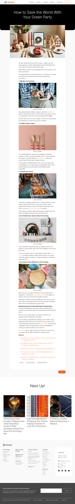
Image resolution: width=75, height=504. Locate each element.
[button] (31, 2)
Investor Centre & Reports (34, 461)
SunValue (5, 456)
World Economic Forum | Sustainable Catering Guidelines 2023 (38, 348)
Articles (44, 470)
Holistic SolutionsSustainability (19, 463)
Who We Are (45, 451)
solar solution (44, 323)
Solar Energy (6, 449)
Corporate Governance (33, 454)
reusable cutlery (41, 158)
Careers (44, 465)
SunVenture (5, 461)
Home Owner (6, 451)
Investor (5, 459)
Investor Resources (32, 463)
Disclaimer (64, 500)
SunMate (5, 453)
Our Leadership (46, 459)
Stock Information (32, 460)
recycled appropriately (39, 295)
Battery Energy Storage (19, 450)
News (44, 472)
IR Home (30, 451)
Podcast (44, 474)
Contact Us (67, 2)
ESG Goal (32, 2)
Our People (45, 457)
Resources (59, 2)
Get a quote (22, 330)
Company (45, 2)
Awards (44, 462)
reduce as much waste (34, 208)
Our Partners (45, 461)
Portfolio (44, 464)
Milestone (45, 456)
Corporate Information (33, 453)
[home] (9, 2)
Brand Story (45, 454)
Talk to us (62, 372)
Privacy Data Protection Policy (52, 500)
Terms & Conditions (37, 500)
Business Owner (6, 454)
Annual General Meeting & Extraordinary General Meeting (34, 457)
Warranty (17, 457)
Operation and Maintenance (19, 455)
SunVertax (5, 457)
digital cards (50, 112)
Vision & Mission (46, 453)
